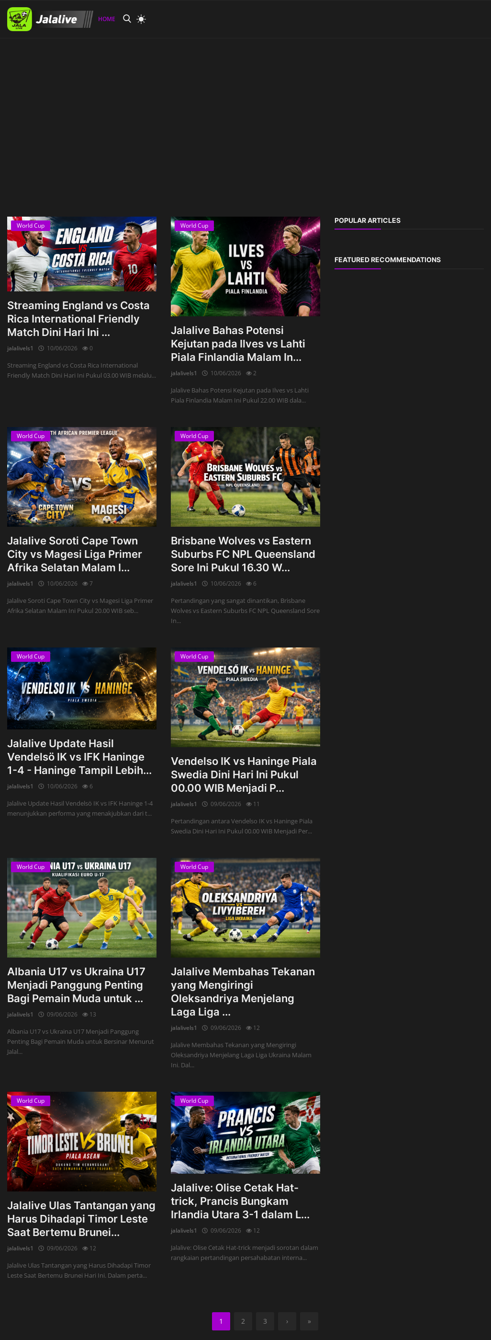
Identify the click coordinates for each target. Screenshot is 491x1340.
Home (106, 19)
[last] (309, 1321)
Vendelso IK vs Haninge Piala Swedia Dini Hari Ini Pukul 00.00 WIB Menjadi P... (244, 774)
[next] (287, 1321)
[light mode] (139, 19)
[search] (127, 18)
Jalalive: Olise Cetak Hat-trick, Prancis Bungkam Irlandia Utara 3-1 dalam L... (240, 1201)
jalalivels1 (20, 348)
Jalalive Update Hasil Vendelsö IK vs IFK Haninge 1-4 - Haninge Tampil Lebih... (79, 756)
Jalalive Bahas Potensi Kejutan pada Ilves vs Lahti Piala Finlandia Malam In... (238, 343)
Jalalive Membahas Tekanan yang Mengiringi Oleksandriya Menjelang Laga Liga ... (243, 991)
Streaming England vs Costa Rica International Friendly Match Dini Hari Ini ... (78, 318)
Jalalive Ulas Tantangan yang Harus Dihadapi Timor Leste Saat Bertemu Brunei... (81, 1218)
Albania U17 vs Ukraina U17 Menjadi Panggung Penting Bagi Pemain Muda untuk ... (76, 985)
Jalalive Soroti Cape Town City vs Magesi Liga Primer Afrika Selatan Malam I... (74, 554)
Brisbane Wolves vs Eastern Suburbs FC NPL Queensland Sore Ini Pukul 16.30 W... (243, 554)
